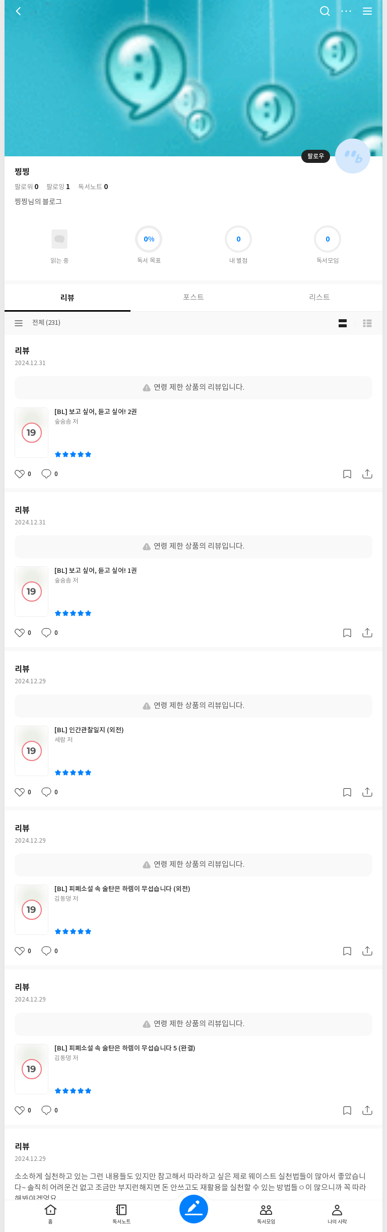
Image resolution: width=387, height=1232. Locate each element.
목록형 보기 (367, 323)
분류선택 (18, 323)
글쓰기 (193, 1209)
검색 (325, 11)
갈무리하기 (347, 474)
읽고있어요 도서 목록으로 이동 (59, 239)
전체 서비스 (367, 11)
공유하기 (367, 474)
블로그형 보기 (342, 323)
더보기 (346, 11)
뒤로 (20, 11)
